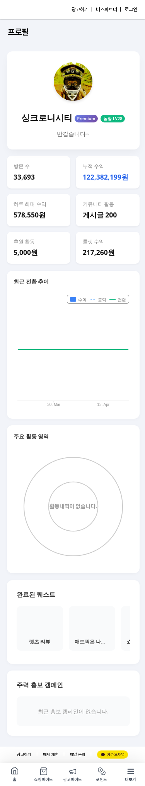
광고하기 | (82, 9)
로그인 (131, 9)
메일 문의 (77, 754)
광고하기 (24, 754)
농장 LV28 (112, 118)
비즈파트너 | (108, 9)
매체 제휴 (50, 754)
